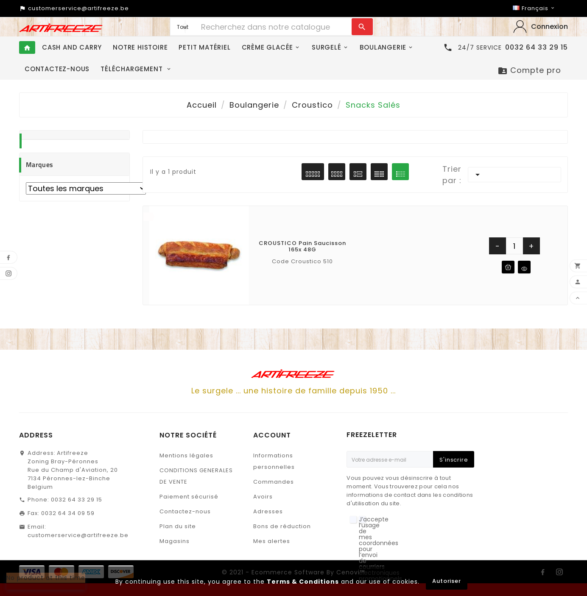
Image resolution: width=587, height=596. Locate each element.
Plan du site (177, 526)
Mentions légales (186, 455)
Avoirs (263, 497)
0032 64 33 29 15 (76, 500)
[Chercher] (274, 26)
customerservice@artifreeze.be (78, 535)
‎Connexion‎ (549, 26)
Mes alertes (271, 541)
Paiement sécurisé (188, 497)
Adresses (268, 511)
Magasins (174, 541)
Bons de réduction (282, 526)
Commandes (273, 482)
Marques (39, 164)
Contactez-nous (185, 511)
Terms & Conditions (303, 581)
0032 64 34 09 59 (68, 513)
